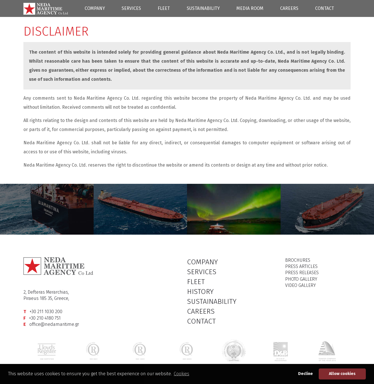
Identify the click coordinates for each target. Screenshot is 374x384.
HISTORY (200, 291)
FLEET (164, 8)
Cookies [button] (181, 373)
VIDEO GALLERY (300, 285)
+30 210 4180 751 (45, 318)
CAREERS (289, 8)
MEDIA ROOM (249, 8)
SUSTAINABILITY (203, 8)
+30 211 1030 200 (46, 311)
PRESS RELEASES (302, 272)
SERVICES (131, 8)
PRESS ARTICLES (301, 266)
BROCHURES (297, 260)
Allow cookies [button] (342, 373)
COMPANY (95, 8)
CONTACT (324, 8)
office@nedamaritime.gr (54, 324)
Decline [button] (305, 373)
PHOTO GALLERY (301, 279)
